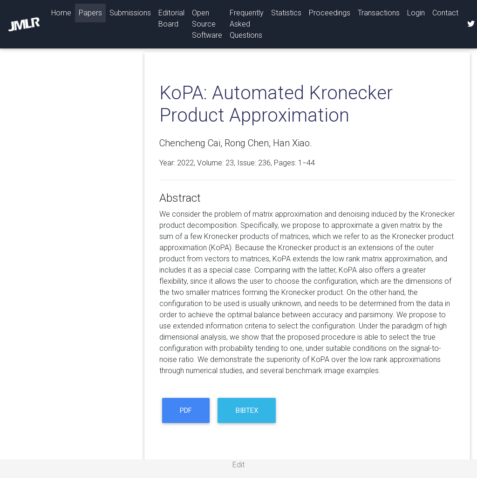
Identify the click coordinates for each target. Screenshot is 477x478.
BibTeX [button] (247, 410)
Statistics (286, 12)
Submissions (130, 12)
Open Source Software (207, 24)
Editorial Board (171, 18)
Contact (445, 12)
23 (229, 162)
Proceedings (329, 12)
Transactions (379, 12)
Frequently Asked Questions (247, 24)
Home (63, 12)
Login (416, 12)
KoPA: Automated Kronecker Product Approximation (276, 104)
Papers (90, 12)
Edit (238, 464)
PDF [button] (186, 410)
